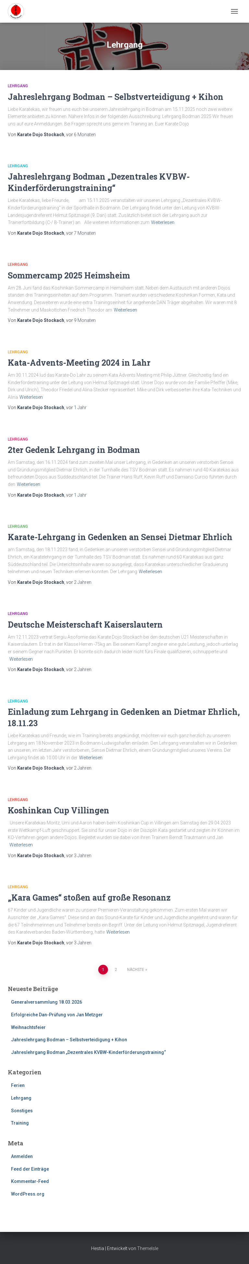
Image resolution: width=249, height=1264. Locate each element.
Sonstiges (22, 1110)
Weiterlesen (162, 222)
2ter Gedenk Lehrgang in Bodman (74, 449)
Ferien (18, 1085)
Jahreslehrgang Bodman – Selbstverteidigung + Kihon (115, 96)
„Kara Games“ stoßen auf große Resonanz (89, 897)
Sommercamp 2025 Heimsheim (69, 275)
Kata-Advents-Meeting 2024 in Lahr (79, 362)
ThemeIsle (147, 1248)
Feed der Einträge (30, 1169)
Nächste (135, 969)
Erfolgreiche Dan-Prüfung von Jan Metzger (57, 1014)
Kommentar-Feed (30, 1181)
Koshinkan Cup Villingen (58, 810)
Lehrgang (18, 86)
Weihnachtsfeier (28, 1027)
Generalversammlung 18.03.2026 (46, 1002)
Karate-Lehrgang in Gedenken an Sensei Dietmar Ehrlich (120, 537)
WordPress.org (27, 1194)
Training (20, 1123)
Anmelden (22, 1156)
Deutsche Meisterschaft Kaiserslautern (85, 624)
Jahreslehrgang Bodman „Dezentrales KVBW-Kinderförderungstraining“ (88, 1052)
